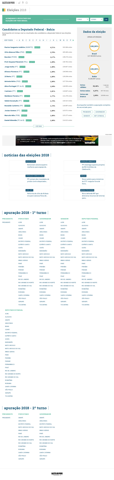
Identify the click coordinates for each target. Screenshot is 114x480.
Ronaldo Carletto (14, 105)
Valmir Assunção (13, 101)
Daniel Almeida (15, 120)
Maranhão (22, 251)
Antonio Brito (13, 81)
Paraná (21, 270)
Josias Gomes (12, 110)
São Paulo (22, 298)
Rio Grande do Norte (26, 282)
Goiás (20, 247)
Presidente (6, 222)
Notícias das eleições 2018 (26, 155)
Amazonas (22, 232)
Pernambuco (23, 273)
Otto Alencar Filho (15, 52)
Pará (20, 263)
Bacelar (11, 57)
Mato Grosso (23, 254)
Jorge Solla (11, 67)
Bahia (20, 235)
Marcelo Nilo (12, 115)
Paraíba (21, 266)
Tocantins (22, 304)
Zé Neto (10, 76)
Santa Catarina (23, 295)
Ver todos (8, 40)
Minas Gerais (23, 260)
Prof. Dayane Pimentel (16, 62)
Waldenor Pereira (14, 96)
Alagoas (21, 225)
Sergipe (21, 301)
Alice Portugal (14, 86)
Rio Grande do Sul (25, 285)
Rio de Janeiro (23, 279)
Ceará (20, 238)
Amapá (20, 228)
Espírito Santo (24, 244)
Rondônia (22, 289)
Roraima (21, 292)
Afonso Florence (13, 71)
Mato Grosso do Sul (26, 257)
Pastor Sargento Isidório (19, 47)
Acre (20, 222)
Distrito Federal (24, 241)
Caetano (10, 91)
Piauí (20, 276)
